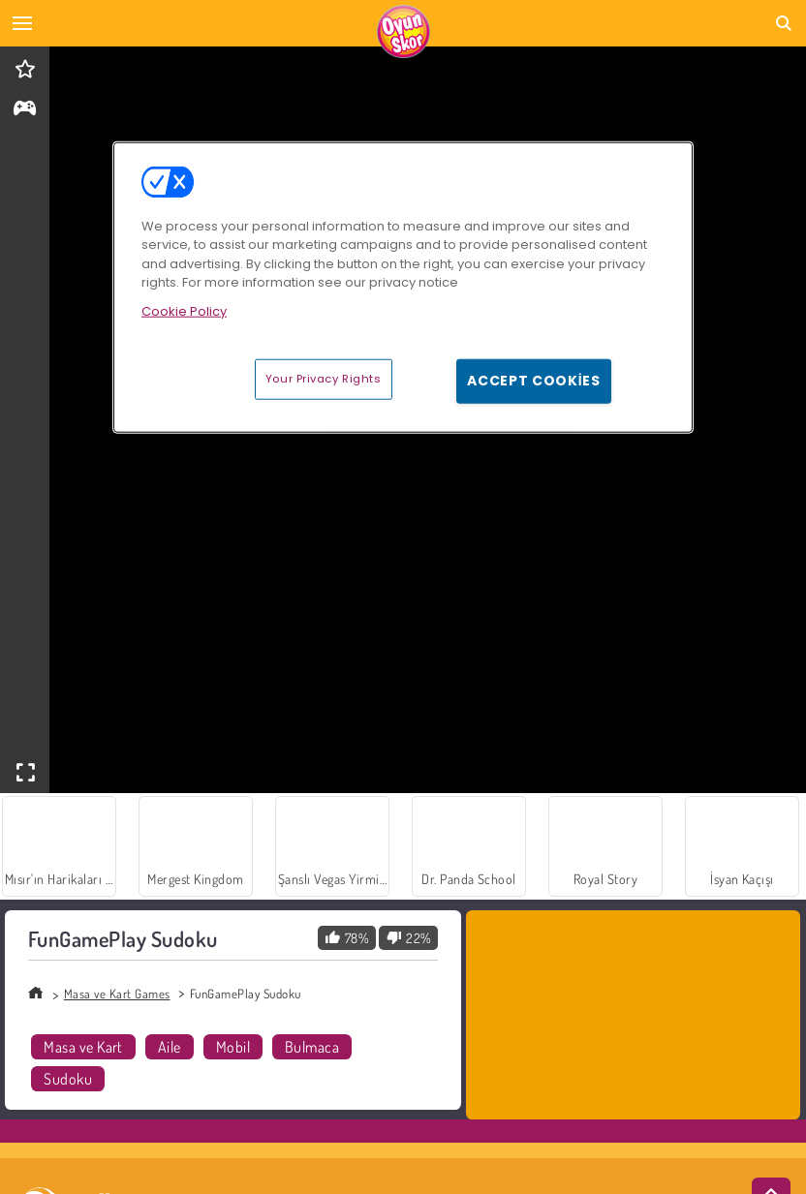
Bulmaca (312, 1046)
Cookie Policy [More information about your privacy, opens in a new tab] (184, 311)
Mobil (233, 1046)
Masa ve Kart (83, 1046)
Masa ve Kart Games (117, 993)
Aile (169, 1046)
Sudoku (68, 1078)
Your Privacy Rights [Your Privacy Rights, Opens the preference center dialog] (323, 378)
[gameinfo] (25, 110)
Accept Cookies (534, 380)
